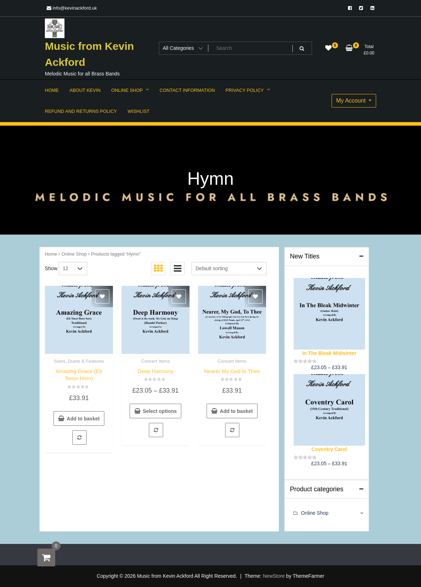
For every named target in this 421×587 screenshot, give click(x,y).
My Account (351, 101)
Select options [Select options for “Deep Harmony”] (160, 411)
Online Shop (74, 254)
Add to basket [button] (83, 418)
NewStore (274, 576)
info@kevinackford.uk (72, 8)
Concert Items (155, 361)
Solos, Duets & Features (79, 361)
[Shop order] (229, 268)
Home (51, 254)
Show (51, 268)
